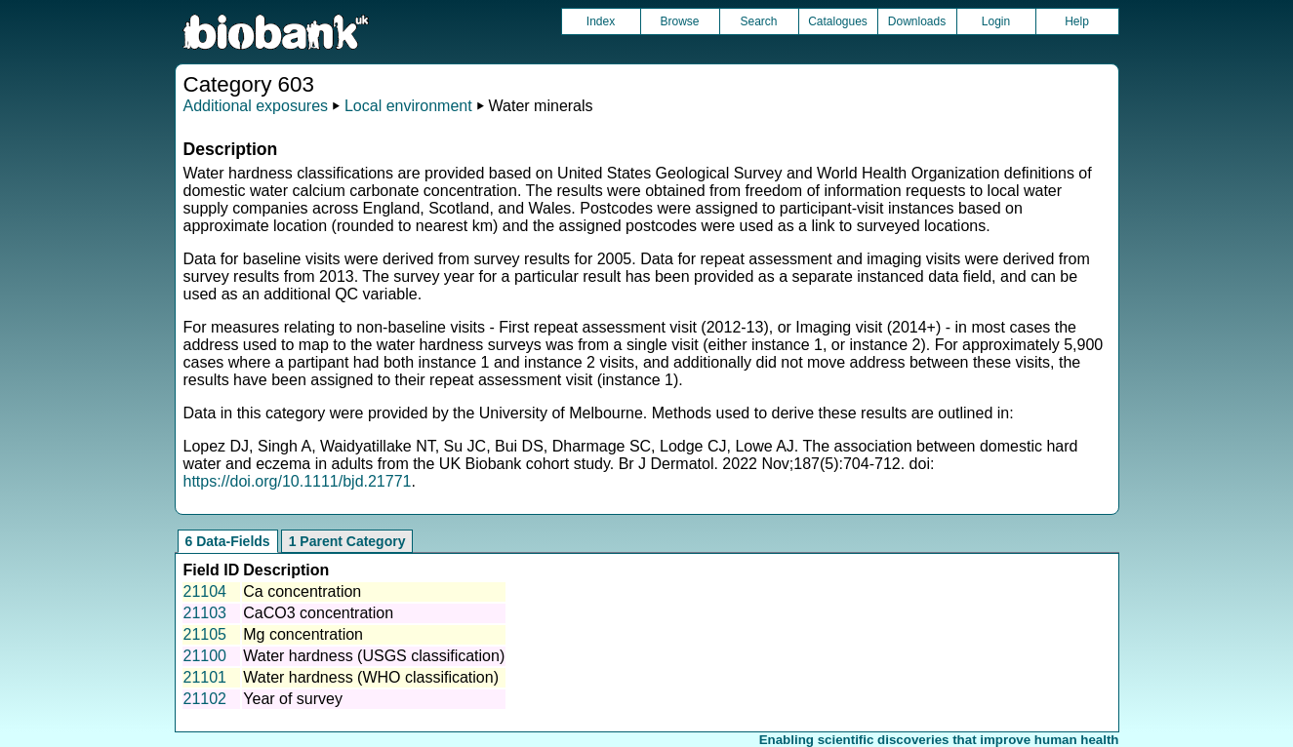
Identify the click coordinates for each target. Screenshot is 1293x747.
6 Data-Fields (227, 541)
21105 (205, 634)
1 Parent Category (347, 541)
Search (758, 21)
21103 (205, 613)
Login (996, 21)
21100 (205, 656)
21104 (205, 591)
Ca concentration (302, 591)
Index (600, 21)
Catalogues (838, 21)
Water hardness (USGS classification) (374, 656)
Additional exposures (256, 106)
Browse (679, 21)
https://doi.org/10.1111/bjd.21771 (297, 481)
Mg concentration (303, 634)
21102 (205, 698)
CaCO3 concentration (318, 613)
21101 (205, 677)
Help (1077, 21)
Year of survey (293, 698)
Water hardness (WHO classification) (371, 677)
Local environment (408, 106)
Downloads (917, 21)
